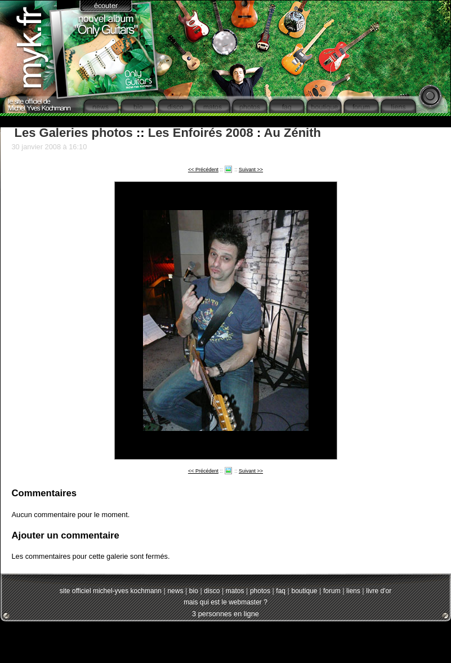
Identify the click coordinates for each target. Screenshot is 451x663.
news (175, 591)
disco (212, 591)
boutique (304, 591)
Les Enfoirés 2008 (200, 133)
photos (260, 591)
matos (235, 591)
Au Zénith (292, 133)
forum (332, 591)
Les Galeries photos (74, 133)
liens (353, 591)
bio (193, 591)
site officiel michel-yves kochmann (111, 591)
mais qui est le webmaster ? (225, 602)
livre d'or (378, 591)
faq (280, 591)
